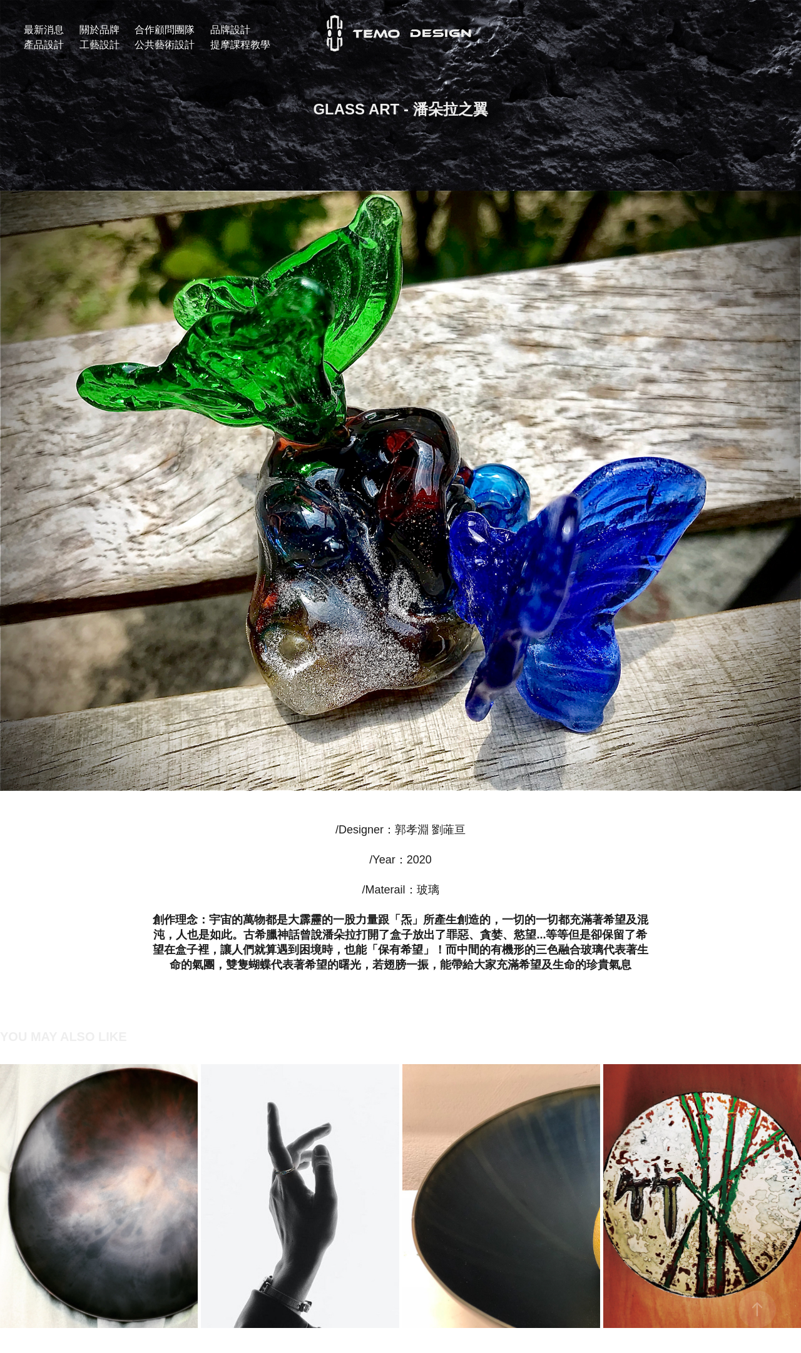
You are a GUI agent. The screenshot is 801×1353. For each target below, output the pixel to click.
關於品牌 (99, 29)
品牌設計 (230, 29)
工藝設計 (99, 44)
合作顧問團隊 (165, 29)
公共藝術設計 (165, 44)
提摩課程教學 (240, 44)
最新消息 (44, 29)
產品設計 (44, 44)
